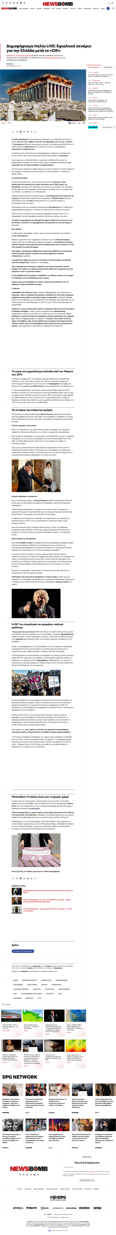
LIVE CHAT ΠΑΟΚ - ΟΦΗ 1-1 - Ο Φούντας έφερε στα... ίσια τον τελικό (10, 1026)
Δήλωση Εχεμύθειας (39, 1189)
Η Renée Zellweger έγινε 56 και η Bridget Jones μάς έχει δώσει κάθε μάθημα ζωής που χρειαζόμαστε (104, 1102)
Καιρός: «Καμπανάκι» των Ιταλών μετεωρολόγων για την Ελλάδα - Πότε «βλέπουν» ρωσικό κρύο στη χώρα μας (75, 1057)
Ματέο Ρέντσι (51, 292)
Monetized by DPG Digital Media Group (63, 1214)
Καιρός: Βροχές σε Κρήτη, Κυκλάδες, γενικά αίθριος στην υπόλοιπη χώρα (100, 118)
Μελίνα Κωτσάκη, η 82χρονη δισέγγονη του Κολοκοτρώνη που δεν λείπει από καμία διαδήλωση (80, 1103)
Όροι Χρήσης (28, 1189)
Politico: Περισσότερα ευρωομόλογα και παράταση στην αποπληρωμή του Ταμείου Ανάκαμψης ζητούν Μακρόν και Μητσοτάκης (100, 109)
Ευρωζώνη (57, 182)
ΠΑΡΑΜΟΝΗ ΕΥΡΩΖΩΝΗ (61, 980)
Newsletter (24, 971)
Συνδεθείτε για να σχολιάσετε (23, 951)
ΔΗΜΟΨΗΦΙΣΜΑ (17, 998)
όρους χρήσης (91, 1171)
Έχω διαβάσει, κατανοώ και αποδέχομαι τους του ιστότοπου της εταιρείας (86, 1171)
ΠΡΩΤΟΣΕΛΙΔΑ (83, 8)
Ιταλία (65, 384)
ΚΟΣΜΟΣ (54, 8)
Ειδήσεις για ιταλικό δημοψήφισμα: (19, 55)
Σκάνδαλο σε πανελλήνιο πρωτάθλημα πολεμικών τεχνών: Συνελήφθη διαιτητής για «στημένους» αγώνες (104, 1138)
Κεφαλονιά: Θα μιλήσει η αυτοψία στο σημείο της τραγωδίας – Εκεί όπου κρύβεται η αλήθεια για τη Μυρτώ (11, 1103)
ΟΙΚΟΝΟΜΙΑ (42, 8)
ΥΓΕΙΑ (49, 8)
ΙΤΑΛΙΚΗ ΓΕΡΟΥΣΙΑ (49, 989)
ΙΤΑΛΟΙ (15, 993)
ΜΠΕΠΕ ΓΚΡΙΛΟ (29, 998)
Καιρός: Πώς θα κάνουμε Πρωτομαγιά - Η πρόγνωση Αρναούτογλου (31, 1026)
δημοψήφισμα (19, 144)
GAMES (99, 8)
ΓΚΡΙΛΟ (39, 998)
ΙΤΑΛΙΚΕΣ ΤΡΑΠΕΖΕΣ (32, 984)
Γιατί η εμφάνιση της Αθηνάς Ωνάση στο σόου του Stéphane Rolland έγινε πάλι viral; (57, 1137)
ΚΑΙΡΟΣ (76, 8)
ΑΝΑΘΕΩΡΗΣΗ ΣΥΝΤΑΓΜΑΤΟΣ (29, 980)
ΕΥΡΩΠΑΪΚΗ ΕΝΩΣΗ (56, 984)
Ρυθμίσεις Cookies (65, 1189)
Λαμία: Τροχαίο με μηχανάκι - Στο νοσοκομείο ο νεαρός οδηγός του (97, 100)
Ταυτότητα (19, 1189)
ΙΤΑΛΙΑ (59, 993)
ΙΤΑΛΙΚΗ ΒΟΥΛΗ (37, 989)
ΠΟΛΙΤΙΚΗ (35, 8)
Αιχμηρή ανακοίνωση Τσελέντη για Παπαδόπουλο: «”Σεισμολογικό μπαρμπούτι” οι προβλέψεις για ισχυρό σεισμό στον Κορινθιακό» (53, 1028)
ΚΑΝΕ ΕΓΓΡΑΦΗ (87, 1180)
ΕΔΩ (17, 871)
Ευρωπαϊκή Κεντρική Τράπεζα (24, 632)
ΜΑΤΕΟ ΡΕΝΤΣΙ (50, 993)
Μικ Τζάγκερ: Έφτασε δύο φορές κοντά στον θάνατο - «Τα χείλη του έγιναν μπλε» (100, 75)
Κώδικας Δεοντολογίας (52, 1189)
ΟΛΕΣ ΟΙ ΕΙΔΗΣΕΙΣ (19, 8)
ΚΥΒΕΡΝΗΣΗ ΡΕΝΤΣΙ (46, 980)
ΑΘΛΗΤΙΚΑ (61, 8)
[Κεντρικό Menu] (113, 8)
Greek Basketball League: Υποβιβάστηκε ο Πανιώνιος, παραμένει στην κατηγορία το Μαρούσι (100, 92)
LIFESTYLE (69, 8)
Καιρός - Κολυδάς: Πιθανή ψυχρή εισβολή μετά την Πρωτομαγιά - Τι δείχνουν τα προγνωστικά (75, 1027)
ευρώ (24, 379)
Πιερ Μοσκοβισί (34, 808)
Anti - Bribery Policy (77, 1189)
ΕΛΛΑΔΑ (28, 8)
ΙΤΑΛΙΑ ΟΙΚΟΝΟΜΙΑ (18, 984)
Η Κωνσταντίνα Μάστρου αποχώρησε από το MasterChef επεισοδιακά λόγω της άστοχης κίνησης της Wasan (35, 1103)
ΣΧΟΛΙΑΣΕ (72, 123)
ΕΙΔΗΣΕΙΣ (15, 980)
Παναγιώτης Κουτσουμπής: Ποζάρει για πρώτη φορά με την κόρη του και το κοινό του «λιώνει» (81, 1137)
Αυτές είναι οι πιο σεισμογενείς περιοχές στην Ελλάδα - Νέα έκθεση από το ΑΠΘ (53, 1057)
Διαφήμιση (96, 1189)
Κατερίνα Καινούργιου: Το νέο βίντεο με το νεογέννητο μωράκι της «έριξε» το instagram (57, 1102)
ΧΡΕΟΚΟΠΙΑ (44, 984)
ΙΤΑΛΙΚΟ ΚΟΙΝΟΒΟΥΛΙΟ (64, 989)
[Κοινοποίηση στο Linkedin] (28, 131)
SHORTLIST (92, 8)
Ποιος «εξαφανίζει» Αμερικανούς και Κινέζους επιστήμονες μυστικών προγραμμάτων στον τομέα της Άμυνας (35, 1138)
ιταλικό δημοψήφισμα (53, 58)
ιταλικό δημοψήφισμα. (20, 236)
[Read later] (84, 123)
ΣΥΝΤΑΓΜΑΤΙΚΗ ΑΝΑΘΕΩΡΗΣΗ (20, 989)
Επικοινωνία (88, 1189)
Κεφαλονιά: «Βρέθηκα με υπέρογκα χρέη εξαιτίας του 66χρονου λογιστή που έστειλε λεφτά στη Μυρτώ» (10, 1057)
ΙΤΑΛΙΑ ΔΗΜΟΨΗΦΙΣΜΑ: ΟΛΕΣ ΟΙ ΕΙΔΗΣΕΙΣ (31, 993)
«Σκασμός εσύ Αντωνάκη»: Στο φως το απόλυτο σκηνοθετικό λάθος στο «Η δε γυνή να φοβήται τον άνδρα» (11, 1138)
